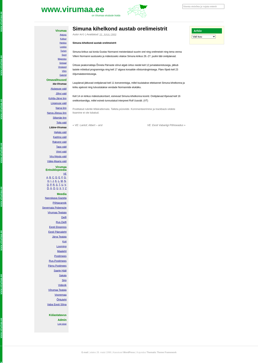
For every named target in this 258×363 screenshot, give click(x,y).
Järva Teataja (59, 236)
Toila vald (61, 122)
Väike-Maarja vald (57, 161)
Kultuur (63, 39)
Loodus (63, 47)
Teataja (62, 290)
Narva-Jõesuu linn (57, 113)
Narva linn (61, 108)
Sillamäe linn (60, 117)
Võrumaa (53, 290)
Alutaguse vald (59, 88)
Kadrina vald (60, 137)
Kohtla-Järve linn (58, 98)
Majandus (62, 59)
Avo (82, 34)
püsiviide (124, 109)
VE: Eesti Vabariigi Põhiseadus (166, 125)
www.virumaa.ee (72, 9)
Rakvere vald (59, 142)
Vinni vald (61, 151)
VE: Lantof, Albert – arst (87, 125)
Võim (64, 71)
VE (65, 173)
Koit (64, 241)
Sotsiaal (63, 63)
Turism (63, 51)
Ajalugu (63, 35)
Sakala (63, 275)
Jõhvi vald (61, 93)
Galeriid (63, 75)
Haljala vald (60, 132)
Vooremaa (61, 294)
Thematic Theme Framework (162, 352)
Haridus (63, 43)
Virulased (62, 67)
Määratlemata (101, 109)
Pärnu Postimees (57, 265)
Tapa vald (61, 146)
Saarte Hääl (60, 270)
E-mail (84, 352)
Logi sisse (62, 324)
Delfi (64, 217)
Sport (64, 55)
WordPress (129, 352)
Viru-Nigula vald (58, 156)
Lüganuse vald (59, 103)
